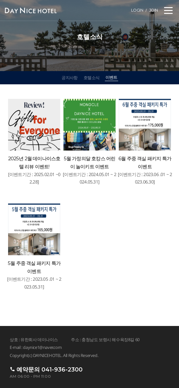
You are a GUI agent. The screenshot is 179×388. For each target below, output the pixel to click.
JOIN (153, 10)
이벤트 (111, 77)
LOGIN (137, 10)
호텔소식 (91, 77)
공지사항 (69, 77)
